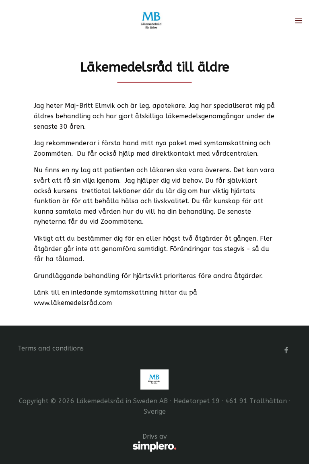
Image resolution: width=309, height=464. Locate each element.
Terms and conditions (51, 348)
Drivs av (97, 443)
